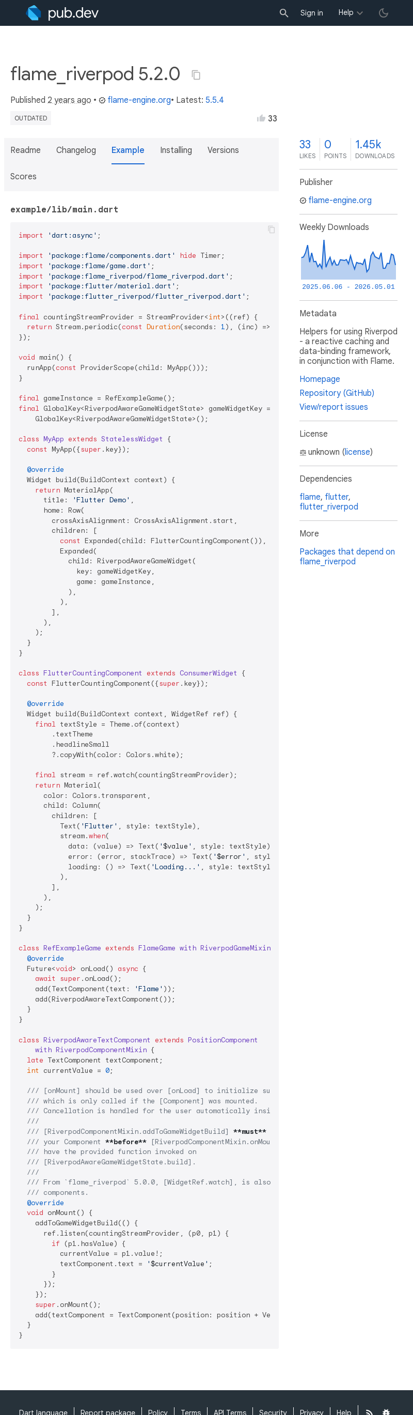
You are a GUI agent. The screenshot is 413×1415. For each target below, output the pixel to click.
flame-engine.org (135, 100)
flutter (336, 497)
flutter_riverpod (328, 507)
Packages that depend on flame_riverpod (347, 557)
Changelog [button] (76, 150)
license (357, 452)
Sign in (311, 13)
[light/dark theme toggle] (383, 13)
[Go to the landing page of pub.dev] (62, 13)
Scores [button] (23, 177)
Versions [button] (223, 150)
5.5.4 (214, 100)
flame (310, 497)
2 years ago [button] (69, 100)
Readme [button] (25, 150)
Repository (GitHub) (336, 393)
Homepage (319, 379)
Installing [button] (176, 150)
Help (346, 12)
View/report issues (333, 407)
